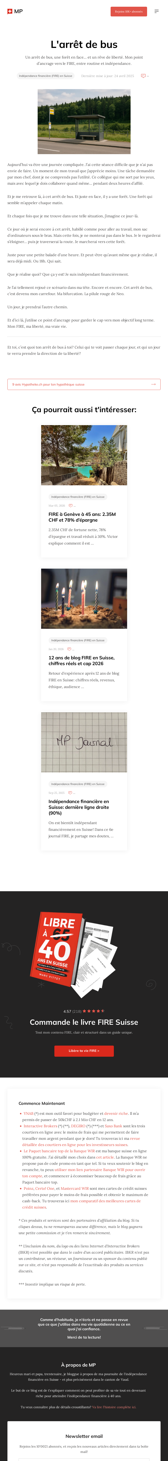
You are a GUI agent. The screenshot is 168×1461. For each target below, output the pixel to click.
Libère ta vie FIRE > (84, 1051)
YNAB (28, 1113)
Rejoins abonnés (129, 11)
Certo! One (44, 1188)
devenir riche (116, 1113)
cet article (105, 1157)
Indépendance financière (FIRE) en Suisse (45, 76)
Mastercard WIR (75, 1188)
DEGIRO (78, 1126)
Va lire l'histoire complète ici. (114, 1407)
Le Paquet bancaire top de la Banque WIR (59, 1151)
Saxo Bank (113, 1126)
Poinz (28, 1188)
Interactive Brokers (40, 1126)
